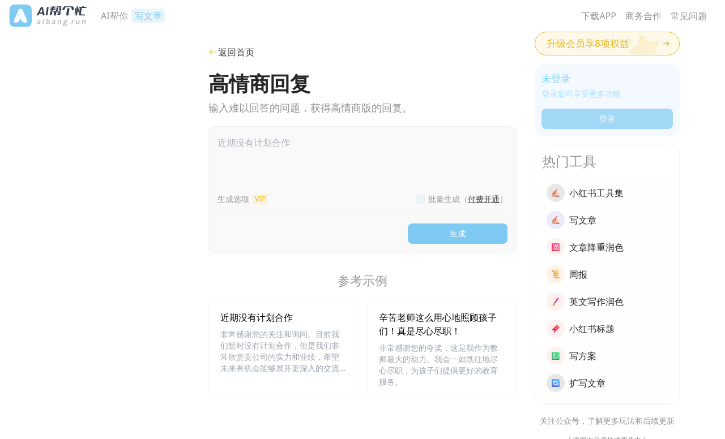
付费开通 (484, 198)
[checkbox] (420, 199)
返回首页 (231, 52)
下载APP (598, 16)
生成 (458, 233)
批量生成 (468, 198)
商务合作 (643, 16)
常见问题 (689, 16)
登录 (607, 118)
